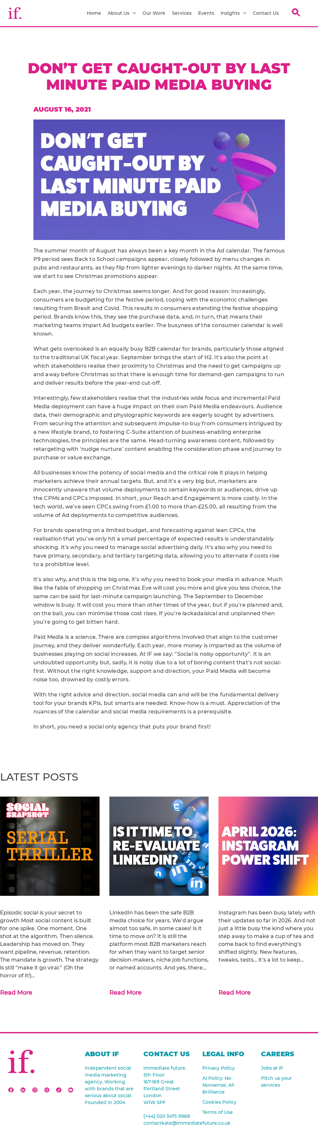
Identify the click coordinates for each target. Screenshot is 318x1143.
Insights (233, 13)
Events (206, 13)
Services (182, 13)
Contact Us (266, 13)
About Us (122, 13)
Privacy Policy (218, 1068)
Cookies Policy (219, 1102)
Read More (16, 992)
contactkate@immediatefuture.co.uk (167, 1123)
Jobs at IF (272, 1068)
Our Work (153, 13)
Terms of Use (217, 1112)
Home (94, 13)
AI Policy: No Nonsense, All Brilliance (218, 1085)
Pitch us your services (276, 1081)
